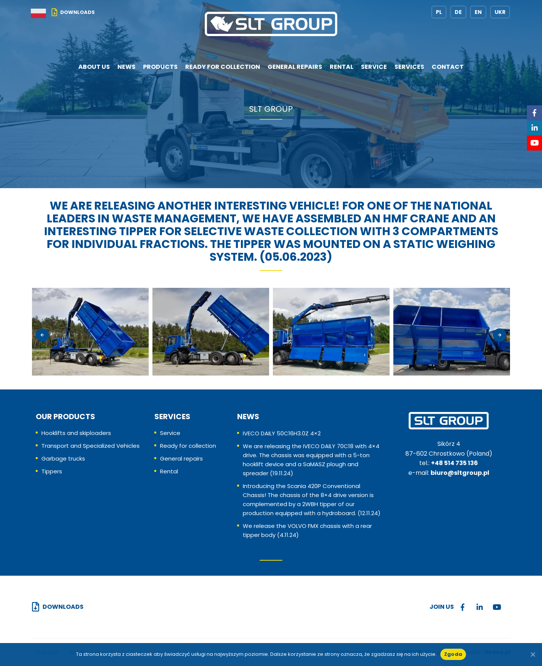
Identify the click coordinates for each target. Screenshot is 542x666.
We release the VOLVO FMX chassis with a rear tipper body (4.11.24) (307, 530)
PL (439, 12)
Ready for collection (222, 66)
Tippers (51, 471)
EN (478, 12)
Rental (341, 66)
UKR (500, 12)
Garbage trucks (63, 458)
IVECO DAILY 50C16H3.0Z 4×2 (282, 433)
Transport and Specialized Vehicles (90, 446)
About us (94, 66)
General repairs (295, 66)
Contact (448, 66)
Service (374, 66)
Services (409, 66)
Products (160, 66)
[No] (532, 654)
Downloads (77, 12)
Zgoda (453, 654)
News (126, 66)
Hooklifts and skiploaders (76, 433)
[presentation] (42, 335)
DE (458, 12)
